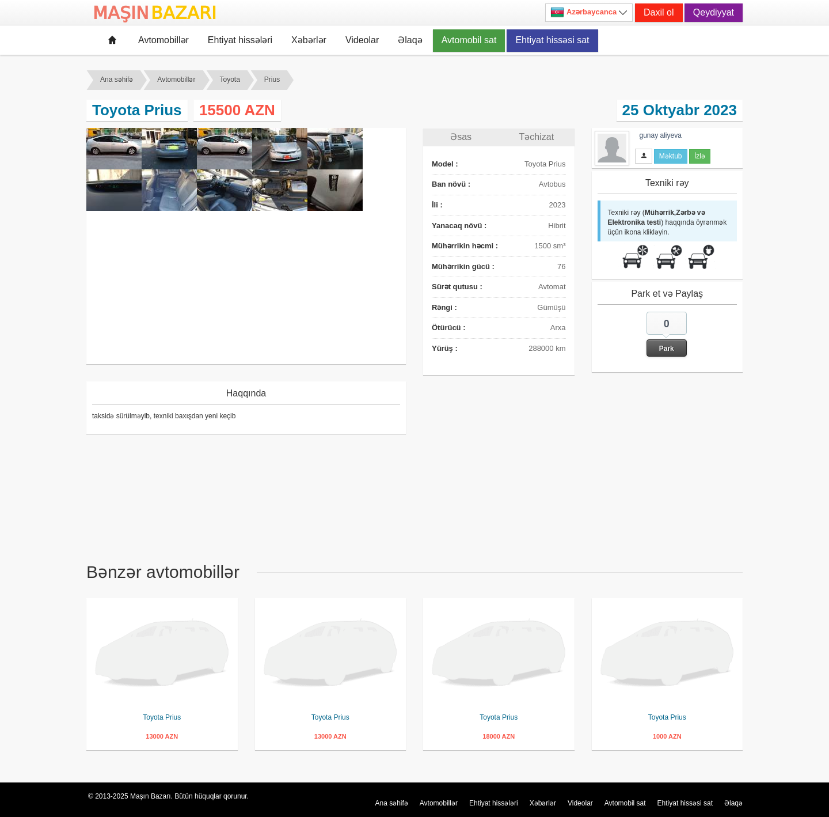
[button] (667, 334)
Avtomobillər (163, 40)
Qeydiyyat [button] (713, 12)
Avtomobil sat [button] (469, 40)
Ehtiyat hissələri (240, 40)
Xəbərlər (308, 40)
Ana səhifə (116, 79)
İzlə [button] (699, 156)
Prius (272, 79)
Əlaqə (410, 40)
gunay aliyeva (661, 135)
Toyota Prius (162, 717)
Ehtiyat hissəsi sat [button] (552, 40)
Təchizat (536, 137)
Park (666, 349)
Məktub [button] (670, 156)
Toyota (230, 79)
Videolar (362, 40)
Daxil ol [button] (659, 12)
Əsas (460, 137)
